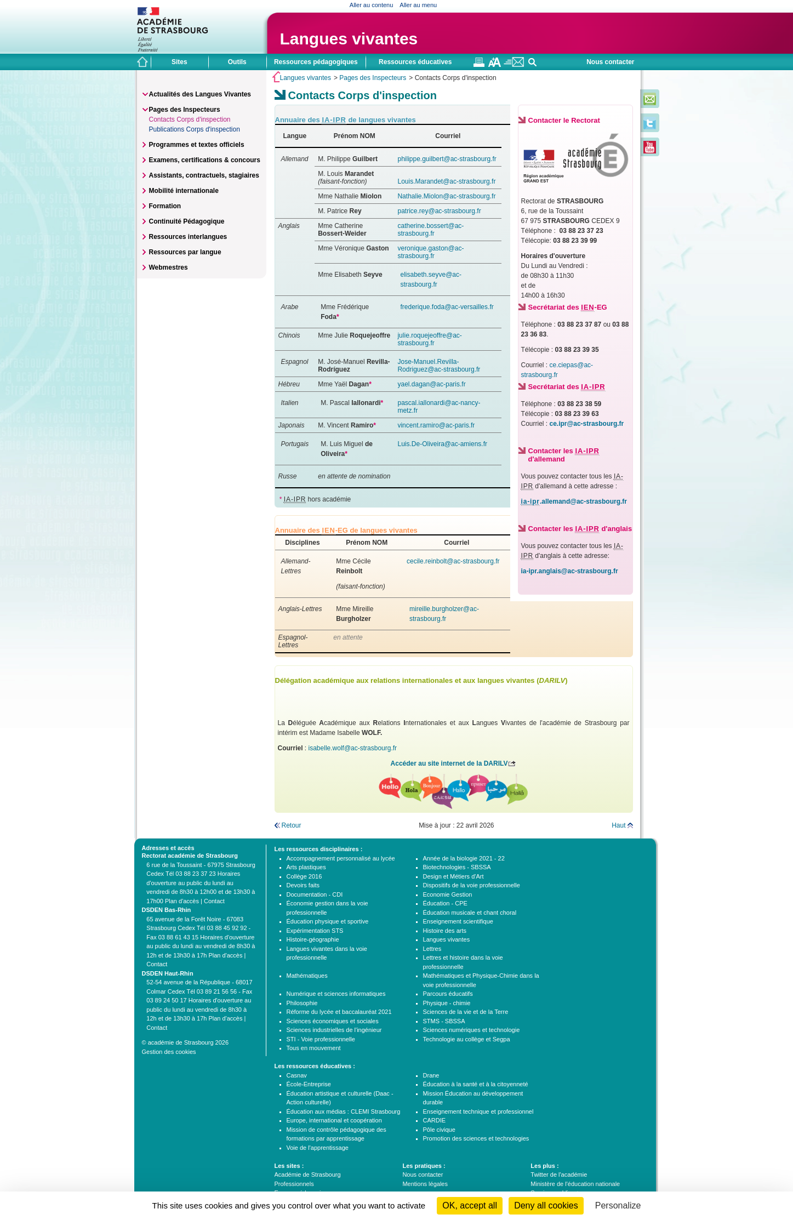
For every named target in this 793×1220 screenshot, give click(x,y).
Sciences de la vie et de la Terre (466, 1011)
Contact (214, 901)
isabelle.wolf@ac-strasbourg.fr (353, 748)
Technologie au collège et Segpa (466, 1039)
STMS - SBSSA (444, 1021)
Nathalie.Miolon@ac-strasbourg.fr (446, 196)
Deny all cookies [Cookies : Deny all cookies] (546, 1205)
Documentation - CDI (315, 894)
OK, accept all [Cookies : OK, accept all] (469, 1205)
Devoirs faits (303, 885)
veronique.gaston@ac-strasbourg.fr (430, 252)
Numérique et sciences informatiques (336, 993)
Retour (291, 825)
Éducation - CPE (445, 903)
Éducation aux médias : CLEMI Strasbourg (344, 1111)
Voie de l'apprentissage (318, 1147)
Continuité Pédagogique (187, 221)
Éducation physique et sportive (328, 921)
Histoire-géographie (313, 939)
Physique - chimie (447, 1003)
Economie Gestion (447, 894)
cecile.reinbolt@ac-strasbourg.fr (453, 561)
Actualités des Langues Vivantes (200, 94)
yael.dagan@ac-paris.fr (431, 384)
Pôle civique (439, 1129)
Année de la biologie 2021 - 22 (464, 858)
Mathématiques (307, 975)
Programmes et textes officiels (196, 145)
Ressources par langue (185, 252)
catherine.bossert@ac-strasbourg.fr (430, 229)
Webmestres (168, 267)
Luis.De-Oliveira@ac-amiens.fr (442, 444)
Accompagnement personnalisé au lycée (341, 858)
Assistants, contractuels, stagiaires (204, 175)
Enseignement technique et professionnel (478, 1111)
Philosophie (302, 1003)
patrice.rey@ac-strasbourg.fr (439, 211)
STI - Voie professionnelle (321, 1039)
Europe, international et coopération (334, 1120)
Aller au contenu (371, 5)
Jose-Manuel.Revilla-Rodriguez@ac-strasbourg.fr (438, 365)
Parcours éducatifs (448, 993)
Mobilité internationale (184, 191)
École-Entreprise (309, 1084)
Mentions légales (425, 1184)
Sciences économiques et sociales (333, 1021)
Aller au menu (418, 5)
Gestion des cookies (169, 1051)
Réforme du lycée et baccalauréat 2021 (339, 1011)
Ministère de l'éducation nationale (575, 1184)
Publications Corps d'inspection (194, 129)
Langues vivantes (349, 39)
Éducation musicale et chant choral (470, 912)
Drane (431, 1075)
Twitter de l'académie (558, 1174)
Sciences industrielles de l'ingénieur (334, 1030)
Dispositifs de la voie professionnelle (471, 885)
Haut (618, 825)
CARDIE (434, 1120)
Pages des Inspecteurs (372, 78)
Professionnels (294, 1184)
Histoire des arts (444, 930)
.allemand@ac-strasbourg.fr (574, 502)
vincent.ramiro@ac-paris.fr (436, 425)
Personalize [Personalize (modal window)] (618, 1205)
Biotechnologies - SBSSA (457, 867)
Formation (165, 206)
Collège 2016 (304, 876)
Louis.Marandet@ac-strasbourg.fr (446, 181)
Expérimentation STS (315, 930)
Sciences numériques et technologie (471, 1030)
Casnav (297, 1075)
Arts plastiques (306, 867)
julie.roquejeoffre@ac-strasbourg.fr (429, 339)
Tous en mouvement (314, 1048)
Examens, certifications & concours (204, 160)
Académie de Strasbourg (308, 1174)
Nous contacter (610, 62)
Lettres (432, 948)
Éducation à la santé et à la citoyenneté (475, 1084)
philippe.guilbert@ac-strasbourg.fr (446, 159)
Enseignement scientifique (458, 921)
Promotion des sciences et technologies (476, 1138)
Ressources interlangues (188, 237)
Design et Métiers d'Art (453, 876)
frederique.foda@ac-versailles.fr (446, 307)
